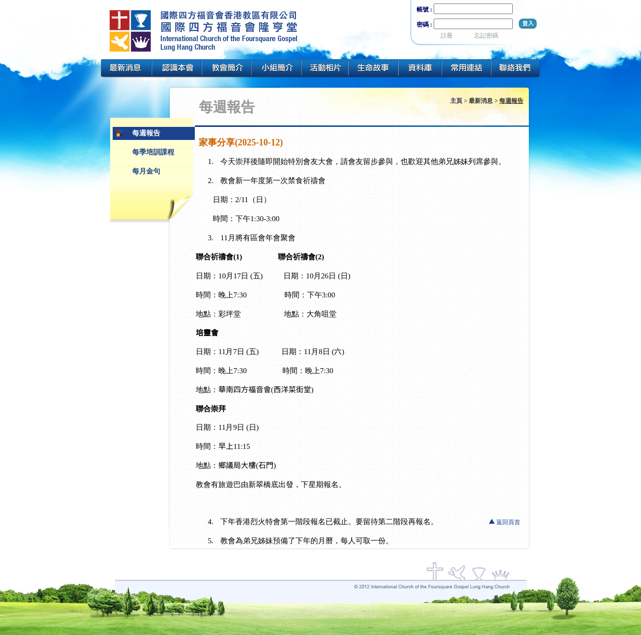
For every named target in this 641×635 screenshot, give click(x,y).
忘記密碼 (486, 35)
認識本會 (177, 68)
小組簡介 (276, 68)
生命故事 (374, 68)
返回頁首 (508, 522)
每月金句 (146, 171)
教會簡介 (226, 68)
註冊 (447, 35)
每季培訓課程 (153, 152)
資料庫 (420, 68)
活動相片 (325, 68)
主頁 (456, 100)
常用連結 (467, 68)
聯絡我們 (516, 68)
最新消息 (126, 68)
